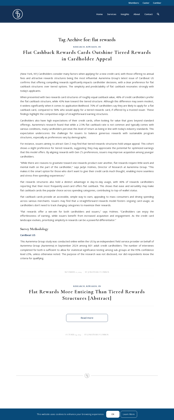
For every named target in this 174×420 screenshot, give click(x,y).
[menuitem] (134, 3)
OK (112, 414)
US (99, 47)
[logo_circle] (36, 14)
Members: (134, 2)
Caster (146, 2)
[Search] (158, 14)
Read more (87, 317)
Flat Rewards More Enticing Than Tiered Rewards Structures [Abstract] (87, 295)
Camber (157, 2)
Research (79, 47)
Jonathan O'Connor (98, 272)
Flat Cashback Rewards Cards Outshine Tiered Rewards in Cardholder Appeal (87, 55)
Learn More (129, 414)
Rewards (91, 47)
